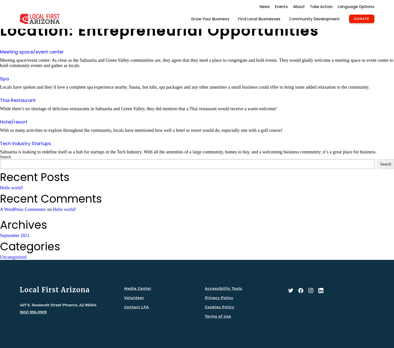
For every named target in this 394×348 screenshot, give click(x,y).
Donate (361, 18)
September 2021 (14, 235)
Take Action (321, 6)
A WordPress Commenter (23, 209)
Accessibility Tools (223, 288)
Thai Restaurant (18, 100)
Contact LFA (136, 307)
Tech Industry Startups (25, 143)
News (265, 6)
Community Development (314, 19)
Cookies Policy (219, 307)
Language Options (356, 6)
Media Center (137, 288)
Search (5, 157)
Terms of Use (218, 316)
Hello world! (11, 187)
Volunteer (134, 298)
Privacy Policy (219, 298)
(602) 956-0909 (33, 312)
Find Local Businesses (259, 19)
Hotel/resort (13, 122)
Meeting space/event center (32, 52)
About (299, 6)
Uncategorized (13, 257)
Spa (4, 79)
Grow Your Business (210, 19)
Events (281, 6)
